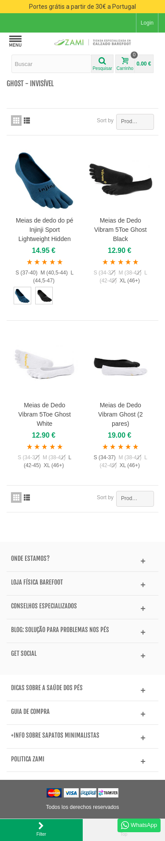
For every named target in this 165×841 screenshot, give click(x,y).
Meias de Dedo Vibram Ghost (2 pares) (120, 414)
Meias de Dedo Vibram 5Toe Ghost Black (120, 229)
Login (147, 23)
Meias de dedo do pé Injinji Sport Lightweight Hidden (44, 229)
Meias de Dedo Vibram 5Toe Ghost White (44, 414)
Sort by (105, 120)
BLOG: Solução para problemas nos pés (60, 629)
